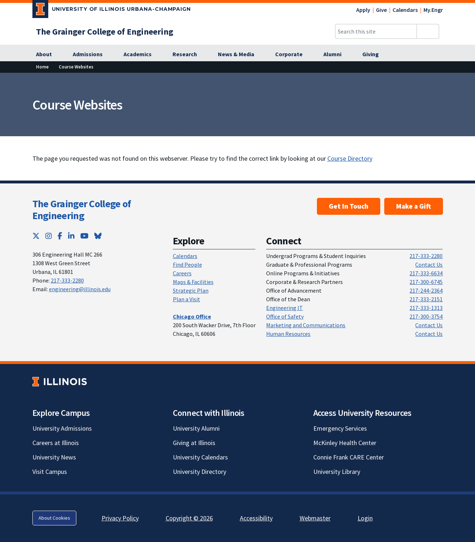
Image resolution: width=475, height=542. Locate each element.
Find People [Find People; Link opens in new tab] (187, 264)
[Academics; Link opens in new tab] (141, 54)
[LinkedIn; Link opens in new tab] (71, 235)
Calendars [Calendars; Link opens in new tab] (405, 9)
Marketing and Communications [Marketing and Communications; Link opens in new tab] (305, 325)
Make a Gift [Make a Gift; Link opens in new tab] (413, 206)
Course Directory (349, 158)
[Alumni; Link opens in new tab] (336, 54)
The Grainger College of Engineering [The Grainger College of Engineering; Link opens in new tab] (81, 209)
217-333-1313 (426, 307)
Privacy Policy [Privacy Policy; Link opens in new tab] (120, 518)
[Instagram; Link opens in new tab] (48, 235)
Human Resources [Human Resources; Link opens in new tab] (288, 333)
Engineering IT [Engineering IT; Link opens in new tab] (284, 307)
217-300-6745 (426, 281)
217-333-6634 (426, 273)
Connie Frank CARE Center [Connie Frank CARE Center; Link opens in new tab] (348, 457)
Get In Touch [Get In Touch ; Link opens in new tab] (348, 206)
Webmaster (315, 518)
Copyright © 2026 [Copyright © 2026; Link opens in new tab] (189, 518)
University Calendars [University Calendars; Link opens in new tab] (200, 457)
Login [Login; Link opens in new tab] (365, 518)
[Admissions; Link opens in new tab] (91, 54)
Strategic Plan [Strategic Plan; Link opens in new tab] (191, 290)
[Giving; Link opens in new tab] (374, 54)
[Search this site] (376, 31)
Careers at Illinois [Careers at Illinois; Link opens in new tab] (55, 443)
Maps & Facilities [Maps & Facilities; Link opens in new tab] (193, 281)
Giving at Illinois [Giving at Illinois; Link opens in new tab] (194, 443)
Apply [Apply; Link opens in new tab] (363, 9)
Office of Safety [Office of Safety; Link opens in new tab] (285, 316)
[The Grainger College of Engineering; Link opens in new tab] (104, 31)
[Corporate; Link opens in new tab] (293, 54)
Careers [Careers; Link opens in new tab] (182, 273)
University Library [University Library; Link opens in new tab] (336, 471)
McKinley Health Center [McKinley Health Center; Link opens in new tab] (344, 443)
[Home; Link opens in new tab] (42, 67)
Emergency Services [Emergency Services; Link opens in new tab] (340, 428)
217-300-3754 (426, 316)
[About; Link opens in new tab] (47, 54)
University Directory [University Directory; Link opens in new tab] (199, 471)
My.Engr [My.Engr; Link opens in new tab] (433, 9)
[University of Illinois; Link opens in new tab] (59, 381)
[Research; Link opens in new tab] (189, 54)
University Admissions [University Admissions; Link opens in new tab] (62, 428)
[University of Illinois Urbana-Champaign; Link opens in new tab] (111, 10)
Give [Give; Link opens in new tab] (381, 9)
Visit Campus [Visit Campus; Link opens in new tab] (49, 471)
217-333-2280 (67, 280)
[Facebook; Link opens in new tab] (60, 235)
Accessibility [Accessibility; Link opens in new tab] (256, 518)
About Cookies (54, 518)
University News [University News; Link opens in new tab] (54, 457)
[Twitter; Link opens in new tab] (36, 235)
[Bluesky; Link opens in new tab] (98, 235)
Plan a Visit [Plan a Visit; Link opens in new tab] (186, 299)
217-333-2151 (426, 299)
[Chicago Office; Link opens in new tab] (192, 316)
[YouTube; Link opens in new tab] (84, 235)
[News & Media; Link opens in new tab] (240, 54)
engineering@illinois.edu (80, 289)
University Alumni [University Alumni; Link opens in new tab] (196, 428)
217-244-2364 (426, 290)
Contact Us (429, 264)
